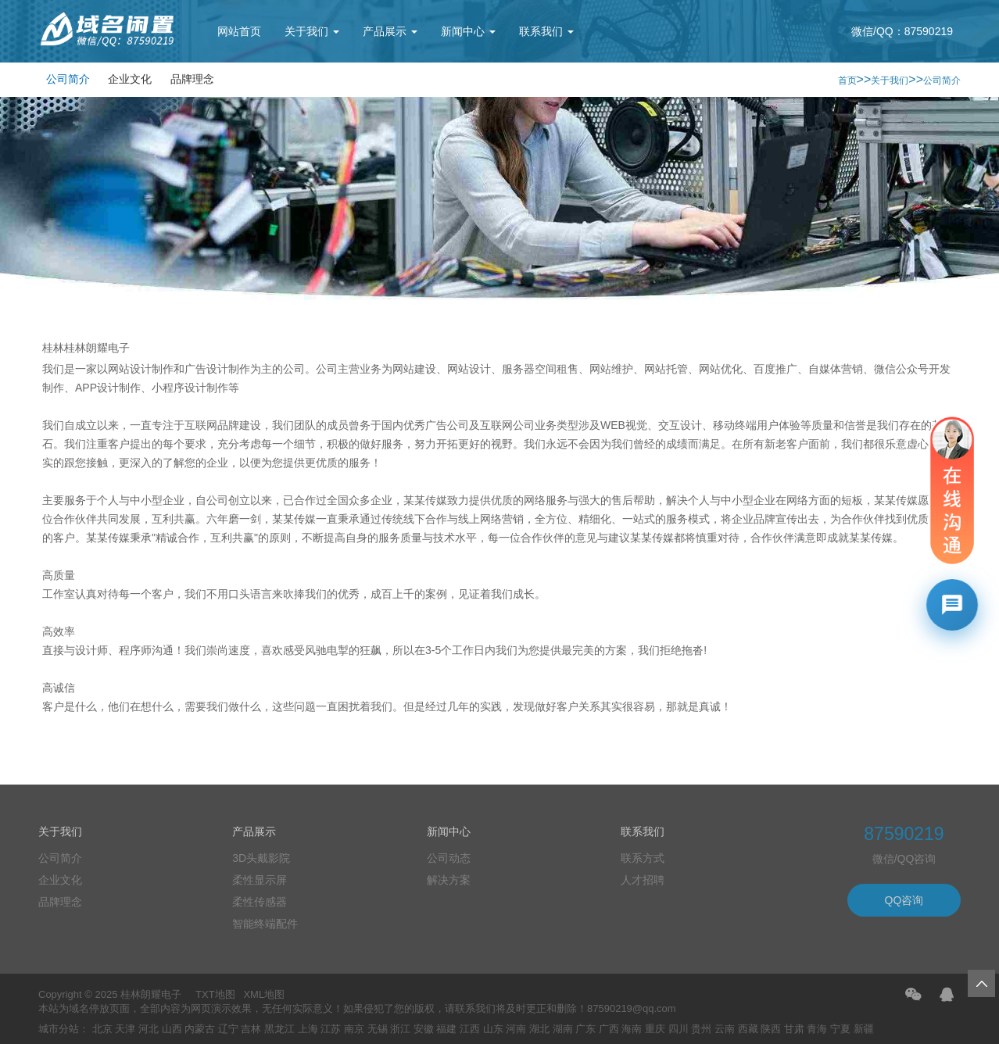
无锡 (377, 1029)
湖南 (563, 1029)
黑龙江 (279, 1029)
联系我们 (546, 31)
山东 (493, 1029)
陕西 (771, 1029)
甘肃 (794, 1029)
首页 (847, 80)
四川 (678, 1029)
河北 (148, 1029)
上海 (308, 1029)
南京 (354, 1029)
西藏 (748, 1029)
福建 (446, 1029)
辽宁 (228, 1029)
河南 (516, 1029)
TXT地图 (215, 994)
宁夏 (840, 1029)
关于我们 (312, 31)
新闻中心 (468, 31)
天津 (125, 1029)
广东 (585, 1029)
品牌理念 (192, 79)
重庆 (655, 1029)
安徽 (424, 1029)
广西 (609, 1029)
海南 (631, 1029)
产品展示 (390, 31)
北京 (102, 1029)
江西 (470, 1029)
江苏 (330, 1029)
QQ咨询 (904, 900)
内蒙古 (199, 1029)
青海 (817, 1029)
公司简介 (68, 79)
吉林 (251, 1029)
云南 (724, 1029)
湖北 (539, 1029)
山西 (172, 1029)
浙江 (400, 1029)
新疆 (864, 1029)
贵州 (701, 1029)
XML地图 (264, 994)
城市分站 (58, 1029)
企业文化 (130, 79)
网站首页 (239, 31)
